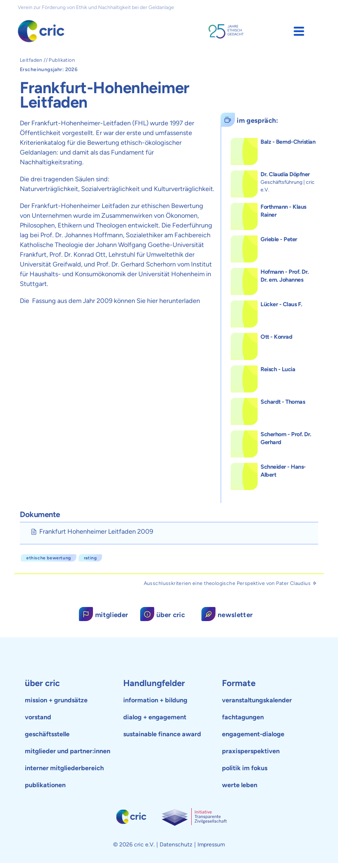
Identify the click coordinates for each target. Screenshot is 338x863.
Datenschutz (176, 844)
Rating (90, 557)
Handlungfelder (154, 683)
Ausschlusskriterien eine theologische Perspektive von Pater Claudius (230, 583)
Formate (238, 683)
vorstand (38, 717)
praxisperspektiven (251, 751)
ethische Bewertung (48, 557)
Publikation (62, 60)
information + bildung (155, 700)
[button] (299, 31)
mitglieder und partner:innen (67, 751)
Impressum (211, 844)
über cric (42, 683)
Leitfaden (31, 60)
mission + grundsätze (56, 700)
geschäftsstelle (47, 734)
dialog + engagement (154, 717)
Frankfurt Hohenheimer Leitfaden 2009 (96, 531)
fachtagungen (243, 717)
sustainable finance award (162, 734)
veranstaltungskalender (257, 700)
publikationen (45, 785)
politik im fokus (244, 768)
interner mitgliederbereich (64, 768)
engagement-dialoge (253, 734)
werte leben (239, 785)
